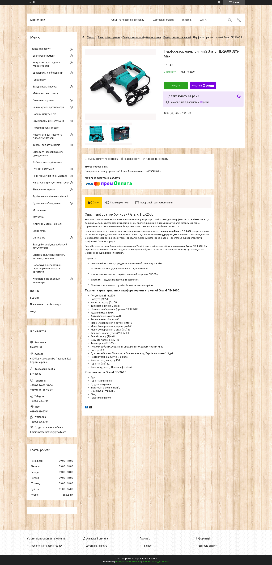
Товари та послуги (40, 48)
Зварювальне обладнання (48, 72)
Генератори (39, 79)
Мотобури (38, 217)
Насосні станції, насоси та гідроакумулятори (47, 136)
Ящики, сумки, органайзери (48, 107)
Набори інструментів (44, 114)
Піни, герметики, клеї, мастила (50, 175)
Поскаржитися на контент (128, 561)
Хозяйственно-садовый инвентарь (46, 280)
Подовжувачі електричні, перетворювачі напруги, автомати (47, 268)
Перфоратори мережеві (177, 37)
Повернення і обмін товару (45, 304)
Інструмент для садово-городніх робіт (46, 64)
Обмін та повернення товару (127, 19)
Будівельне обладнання (47, 203)
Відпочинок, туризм (44, 189)
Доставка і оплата (163, 19)
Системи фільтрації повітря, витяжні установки (49, 256)
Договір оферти (208, 545)
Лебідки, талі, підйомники (47, 162)
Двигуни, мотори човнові (47, 224)
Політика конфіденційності (155, 561)
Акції (33, 311)
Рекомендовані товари (46, 127)
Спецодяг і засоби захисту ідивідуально (48, 153)
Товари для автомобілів (46, 145)
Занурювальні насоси (45, 86)
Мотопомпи (39, 210)
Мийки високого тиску (45, 93)
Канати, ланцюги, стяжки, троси (51, 182)
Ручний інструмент (43, 169)
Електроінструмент (109, 37)
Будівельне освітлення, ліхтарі (50, 196)
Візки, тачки (39, 230)
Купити (176, 85)
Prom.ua (153, 558)
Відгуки (34, 297)
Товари (91, 37)
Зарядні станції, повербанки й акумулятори (50, 246)
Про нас (34, 290)
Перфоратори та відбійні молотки (141, 37)
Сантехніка (39, 237)
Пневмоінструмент (43, 100)
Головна (187, 19)
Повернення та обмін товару (46, 545)
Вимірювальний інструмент (48, 121)
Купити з (203, 85)
